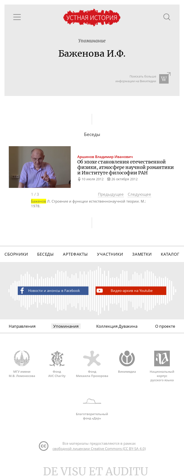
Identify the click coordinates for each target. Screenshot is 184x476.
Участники (110, 254)
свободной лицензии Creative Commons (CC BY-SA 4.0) (99, 448)
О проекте (165, 326)
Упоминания (66, 326)
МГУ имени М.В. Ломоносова (21, 364)
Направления (22, 326)
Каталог (170, 254)
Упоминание (92, 41)
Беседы (45, 254)
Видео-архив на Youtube (124, 291)
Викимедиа (127, 362)
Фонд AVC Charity (56, 364)
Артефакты (75, 254)
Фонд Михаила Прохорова (92, 364)
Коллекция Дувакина (116, 326)
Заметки (142, 254)
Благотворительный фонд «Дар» (92, 406)
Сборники (16, 254)
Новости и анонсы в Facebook (49, 291)
